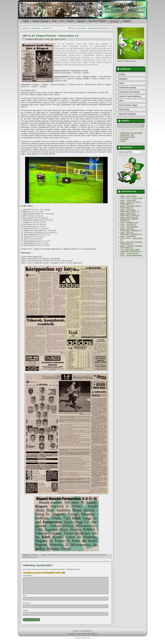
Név (25, 595)
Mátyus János (27, 557)
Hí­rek (54, 22)
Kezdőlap (121, 74)
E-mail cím (27, 603)
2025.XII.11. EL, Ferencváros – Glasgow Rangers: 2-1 (129, 218)
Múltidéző (126, 22)
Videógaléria (122, 79)
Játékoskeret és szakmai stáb (131, 133)
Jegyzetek (81, 22)
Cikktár (120, 101)
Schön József (131, 196)
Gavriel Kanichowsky (134, 255)
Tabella (123, 141)
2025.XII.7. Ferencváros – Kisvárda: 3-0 (130, 229)
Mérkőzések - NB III (127, 137)
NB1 (35, 557)
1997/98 (34, 555)
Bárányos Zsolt (59, 555)
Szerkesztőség (123, 109)
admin (122, 196)
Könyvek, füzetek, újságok (128, 105)
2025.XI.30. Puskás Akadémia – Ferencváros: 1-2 (131, 250)
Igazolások (124, 139)
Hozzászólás (28, 575)
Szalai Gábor (131, 200)
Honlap (25, 611)
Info (62, 22)
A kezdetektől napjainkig (127, 88)
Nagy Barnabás (132, 227)
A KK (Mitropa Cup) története (129, 92)
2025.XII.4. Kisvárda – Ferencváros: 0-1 (131, 243)
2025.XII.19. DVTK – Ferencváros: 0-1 (131, 203)
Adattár (25, 22)
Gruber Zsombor (132, 253)
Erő (81, 631)
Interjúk (70, 22)
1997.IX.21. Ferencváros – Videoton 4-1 (37, 28)
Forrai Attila (91, 555)
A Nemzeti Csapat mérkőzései (129, 96)
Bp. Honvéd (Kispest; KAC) (76, 555)
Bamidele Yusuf (132, 222)
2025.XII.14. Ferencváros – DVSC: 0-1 (129, 210)
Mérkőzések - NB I (127, 135)
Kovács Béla (101, 555)
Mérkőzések (114, 22)
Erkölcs (76, 631)
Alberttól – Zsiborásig (40, 22)
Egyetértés (88, 631)
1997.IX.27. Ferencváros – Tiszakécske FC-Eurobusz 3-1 (89, 28)
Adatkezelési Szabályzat (127, 114)
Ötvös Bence (131, 225)
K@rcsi (62, 39)
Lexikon (121, 83)
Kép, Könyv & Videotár (97, 22)
